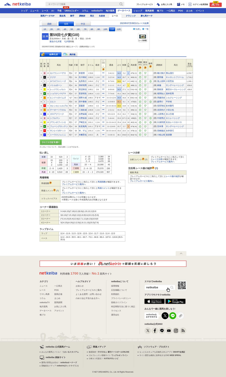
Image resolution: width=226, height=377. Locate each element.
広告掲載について (119, 290)
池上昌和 (161, 81)
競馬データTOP (48, 16)
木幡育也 (83, 135)
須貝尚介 (161, 110)
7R (85, 29)
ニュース (34, 10)
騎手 (72, 16)
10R (105, 29)
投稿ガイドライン (119, 302)
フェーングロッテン (59, 126)
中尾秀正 (161, 118)
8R (92, 29)
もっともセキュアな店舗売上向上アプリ (162, 352)
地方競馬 (110, 10)
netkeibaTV (97, 10)
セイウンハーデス (58, 73)
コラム (85, 10)
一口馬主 (171, 10)
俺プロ (160, 10)
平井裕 (169, 101)
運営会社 (115, 315)
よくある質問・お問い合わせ (89, 294)
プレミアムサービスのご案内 (89, 290)
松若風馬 (83, 126)
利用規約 (115, 294)
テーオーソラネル (58, 110)
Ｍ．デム (83, 130)
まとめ (189, 10)
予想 (59, 10)
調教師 (82, 16)
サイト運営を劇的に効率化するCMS (160, 355)
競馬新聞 (149, 10)
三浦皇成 (83, 110)
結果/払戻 (53, 54)
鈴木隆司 (170, 106)
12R (119, 29)
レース (45, 10)
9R (98, 29)
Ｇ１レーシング (173, 118)
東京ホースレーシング (176, 89)
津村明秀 (83, 85)
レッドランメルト (58, 89)
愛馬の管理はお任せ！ (59, 362)
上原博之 (161, 114)
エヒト (53, 101)
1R (45, 29)
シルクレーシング (174, 98)
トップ (24, 10)
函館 (49, 24)
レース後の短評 (173, 176)
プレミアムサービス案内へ (74, 184)
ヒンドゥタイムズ (58, 98)
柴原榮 (169, 135)
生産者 (102, 16)
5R (71, 29)
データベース (124, 10)
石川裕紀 (83, 77)
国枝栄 (160, 89)
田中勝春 (83, 101)
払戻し (138, 29)
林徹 (159, 85)
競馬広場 (58, 294)
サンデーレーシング (175, 85)
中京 (83, 24)
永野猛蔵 (83, 114)
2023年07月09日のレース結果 (134, 23)
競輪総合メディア (59, 366)
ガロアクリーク (57, 114)
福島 (66, 24)
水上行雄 (170, 114)
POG (180, 10)
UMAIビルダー (72, 10)
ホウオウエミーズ (58, 81)
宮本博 (160, 126)
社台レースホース (174, 122)
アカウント (59, 311)
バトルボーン (56, 85)
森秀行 (160, 101)
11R (112, 29)
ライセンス (116, 311)
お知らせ (80, 286)
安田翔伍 (161, 106)
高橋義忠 (161, 130)
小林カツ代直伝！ (103, 358)
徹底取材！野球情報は (109, 352)
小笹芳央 (170, 81)
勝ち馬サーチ (147, 16)
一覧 (146, 29)
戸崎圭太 (83, 122)
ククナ (53, 77)
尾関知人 (161, 93)
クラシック (131, 16)
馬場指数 (102, 182)
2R (51, 29)
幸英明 (82, 73)
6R (78, 29)
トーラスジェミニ (58, 135)
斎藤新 (82, 106)
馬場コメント (104, 188)
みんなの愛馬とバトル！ (60, 352)
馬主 (92, 16)
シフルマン (55, 118)
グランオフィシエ (58, 122)
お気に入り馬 (60, 306)
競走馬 (62, 16)
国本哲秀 (170, 93)
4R (65, 29)
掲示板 (73, 54)
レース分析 (158, 159)
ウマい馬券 (45, 294)
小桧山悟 (161, 135)
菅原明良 (83, 93)
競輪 (215, 4)
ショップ (137, 10)
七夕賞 (67, 41)
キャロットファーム (175, 77)
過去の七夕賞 (55, 41)
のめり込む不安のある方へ (88, 298)
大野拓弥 (83, 118)
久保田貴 (161, 122)
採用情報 (115, 286)
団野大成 (83, 98)
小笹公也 (170, 110)
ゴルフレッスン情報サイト (108, 355)
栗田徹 (160, 77)
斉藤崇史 (161, 98)
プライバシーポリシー (121, 298)
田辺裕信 (83, 89)
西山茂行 (170, 73)
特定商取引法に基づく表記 (123, 306)
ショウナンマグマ (58, 93)
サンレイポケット (58, 130)
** (103, 73)
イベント (200, 10)
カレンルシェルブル (59, 106)
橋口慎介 (161, 73)
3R (58, 29)
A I (52, 10)
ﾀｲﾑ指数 (103, 63)
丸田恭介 (83, 81)
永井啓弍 (170, 130)
